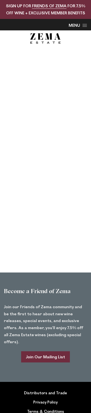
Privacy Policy (45, 401)
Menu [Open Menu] (78, 25)
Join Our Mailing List (45, 357)
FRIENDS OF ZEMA (49, 6)
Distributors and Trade (45, 392)
